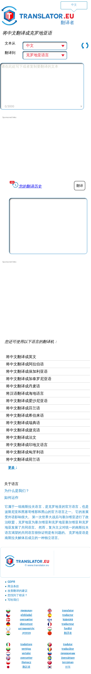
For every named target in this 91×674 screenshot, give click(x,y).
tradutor (68, 644)
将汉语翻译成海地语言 (25, 393)
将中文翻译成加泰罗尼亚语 (28, 379)
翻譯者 (68, 633)
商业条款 (13, 586)
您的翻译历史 (30, 186)
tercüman (67, 662)
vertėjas (26, 648)
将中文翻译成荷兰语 (23, 459)
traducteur (68, 624)
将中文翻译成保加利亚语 (27, 371)
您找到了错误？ (17, 595)
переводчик (68, 653)
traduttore (26, 644)
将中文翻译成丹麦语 (23, 386)
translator (68, 610)
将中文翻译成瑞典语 (23, 423)
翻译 (79, 186)
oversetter (26, 657)
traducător (68, 648)
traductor (67, 615)
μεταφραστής (26, 628)
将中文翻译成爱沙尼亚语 (27, 401)
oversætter (26, 619)
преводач (26, 610)
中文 (74, 4)
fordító (68, 628)
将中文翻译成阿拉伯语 (25, 364)
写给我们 (13, 599)
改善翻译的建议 (17, 590)
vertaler (26, 653)
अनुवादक (26, 633)
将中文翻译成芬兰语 (23, 408)
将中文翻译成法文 (21, 437)
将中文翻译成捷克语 (23, 430)
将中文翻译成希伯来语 (25, 415)
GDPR (11, 581)
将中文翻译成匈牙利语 (25, 452)
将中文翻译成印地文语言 (27, 445)
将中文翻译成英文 (21, 357)
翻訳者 (26, 666)
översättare (68, 657)
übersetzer (26, 624)
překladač (26, 615)
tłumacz (26, 662)
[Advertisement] (45, 148)
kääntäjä (68, 619)
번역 (67, 666)
